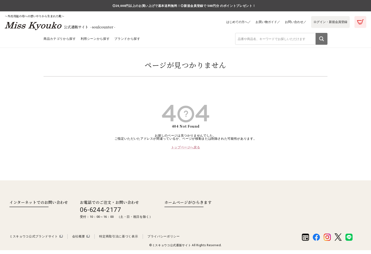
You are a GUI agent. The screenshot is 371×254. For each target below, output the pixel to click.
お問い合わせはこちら (29, 216)
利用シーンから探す (95, 42)
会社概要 (78, 240)
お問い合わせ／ (293, 22)
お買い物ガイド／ (264, 22)
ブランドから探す (127, 42)
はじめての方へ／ (234, 22)
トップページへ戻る (185, 151)
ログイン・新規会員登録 (329, 22)
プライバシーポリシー (163, 240)
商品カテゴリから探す (60, 42)
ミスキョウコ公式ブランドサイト (33, 240)
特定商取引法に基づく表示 (118, 240)
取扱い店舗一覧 (183, 216)
